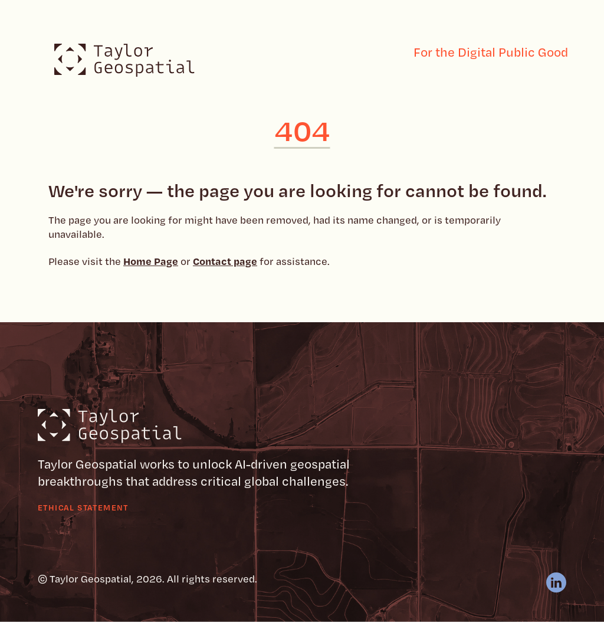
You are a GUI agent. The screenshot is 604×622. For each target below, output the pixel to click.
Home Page (150, 260)
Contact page (225, 260)
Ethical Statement (83, 507)
